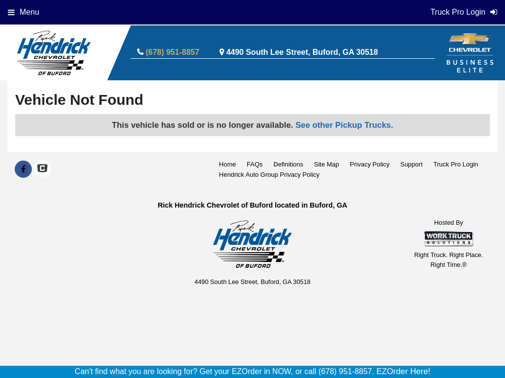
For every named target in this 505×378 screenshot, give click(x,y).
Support (411, 164)
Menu (23, 12)
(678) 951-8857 (172, 52)
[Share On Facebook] (23, 169)
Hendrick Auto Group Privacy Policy (269, 174)
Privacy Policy (369, 164)
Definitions (288, 164)
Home (227, 164)
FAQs (255, 164)
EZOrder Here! (403, 371)
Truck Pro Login (455, 164)
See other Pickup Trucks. (344, 125)
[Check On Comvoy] (42, 169)
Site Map (326, 164)
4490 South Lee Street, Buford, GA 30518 (302, 52)
